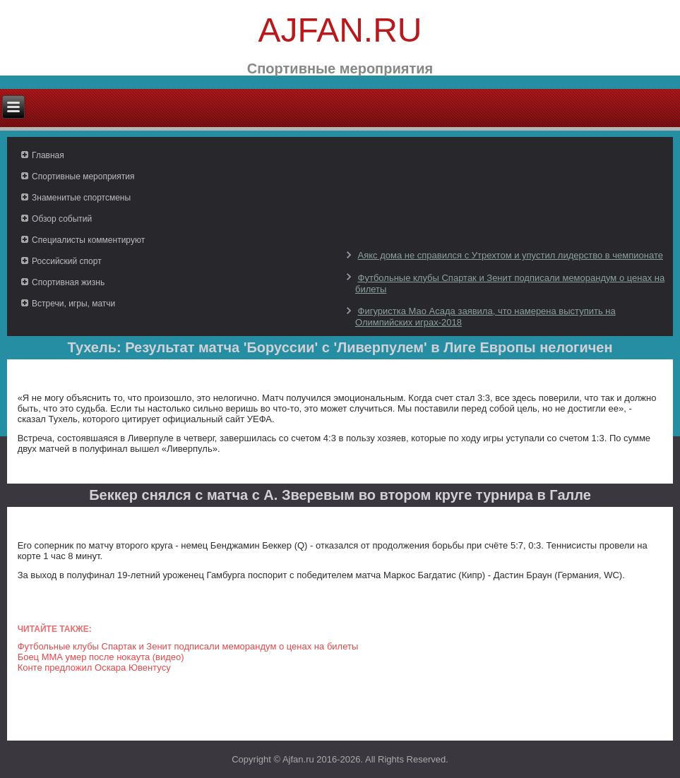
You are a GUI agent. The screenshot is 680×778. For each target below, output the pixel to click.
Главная (48, 155)
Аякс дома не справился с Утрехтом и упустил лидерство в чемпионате (510, 255)
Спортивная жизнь (68, 282)
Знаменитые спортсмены (81, 198)
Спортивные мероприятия (83, 176)
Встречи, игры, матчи (73, 304)
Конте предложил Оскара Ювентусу (94, 667)
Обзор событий (62, 219)
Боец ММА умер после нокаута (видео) (101, 657)
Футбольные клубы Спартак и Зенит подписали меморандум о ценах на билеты (188, 646)
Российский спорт (67, 261)
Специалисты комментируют (88, 240)
